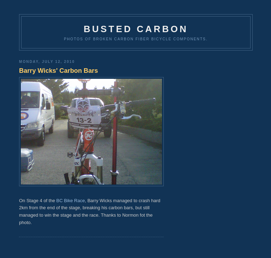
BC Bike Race (70, 200)
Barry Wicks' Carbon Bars (58, 70)
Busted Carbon (136, 29)
